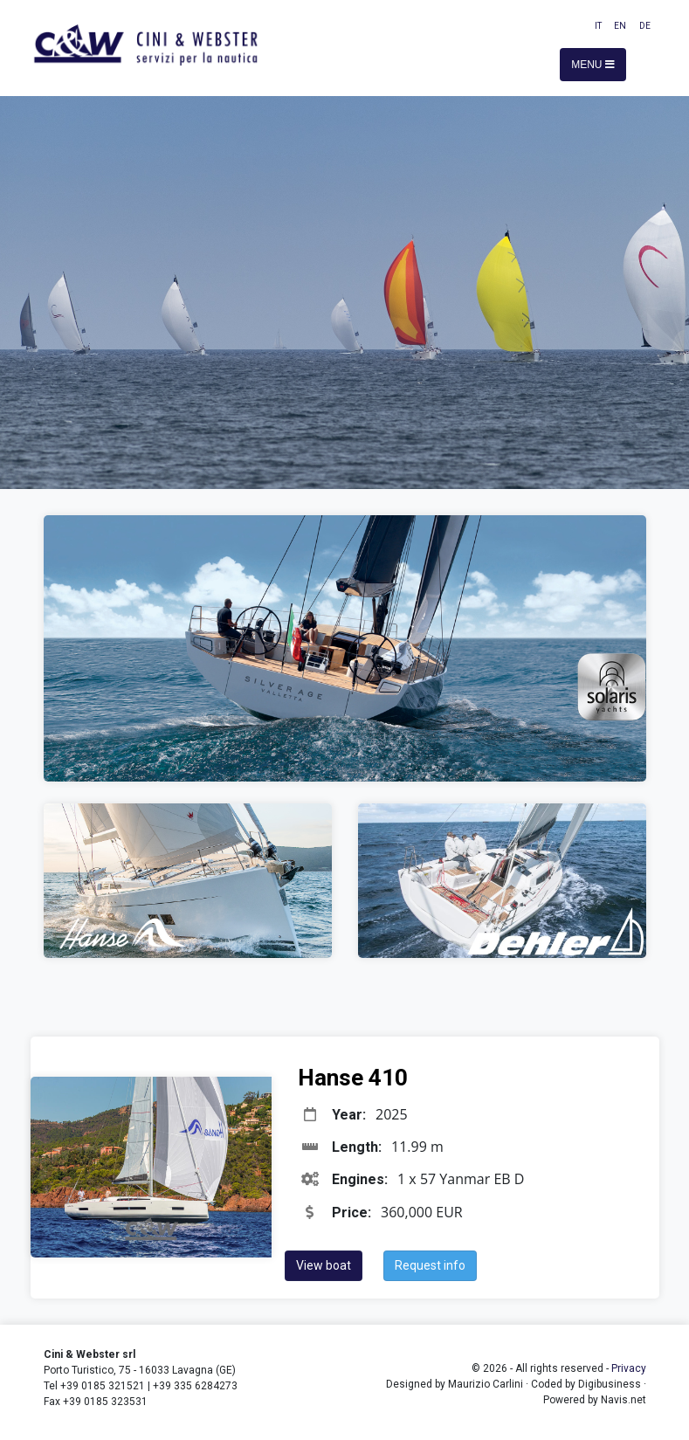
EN (620, 26)
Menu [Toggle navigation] (593, 65)
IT (598, 26)
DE (645, 26)
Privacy (628, 1368)
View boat (323, 1265)
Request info (430, 1265)
